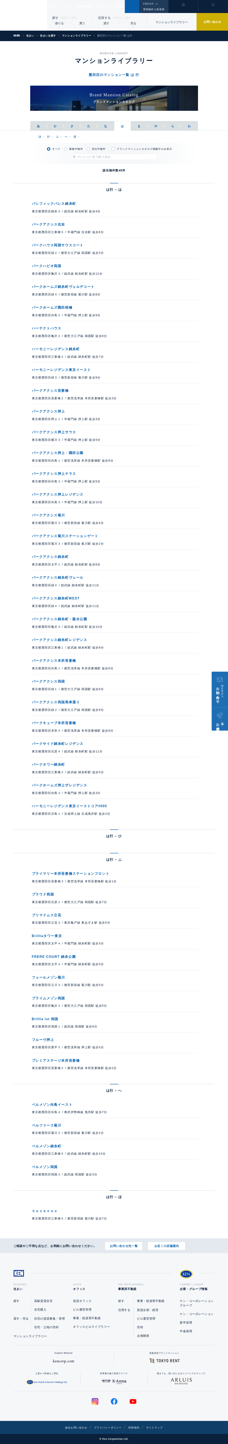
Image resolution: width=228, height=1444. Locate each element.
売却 (140, 1327)
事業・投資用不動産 (87, 1318)
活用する (104, 18)
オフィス (72, 6)
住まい (55, 6)
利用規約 (136, 1427)
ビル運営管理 (82, 1309)
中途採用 (186, 1331)
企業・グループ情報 (123, 6)
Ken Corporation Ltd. (23, 15)
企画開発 (143, 1335)
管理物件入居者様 (153, 9)
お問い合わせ (212, 22)
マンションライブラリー (171, 22)
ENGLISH (148, 3)
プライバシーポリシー (107, 1427)
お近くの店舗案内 (166, 1244)
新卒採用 (186, 1322)
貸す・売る (21, 1318)
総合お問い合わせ (72, 1427)
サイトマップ (159, 1427)
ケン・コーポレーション (197, 1314)
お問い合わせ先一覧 (124, 1244)
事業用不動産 (94, 6)
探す (55, 18)
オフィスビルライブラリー (91, 1326)
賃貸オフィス (82, 1301)
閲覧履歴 (182, 9)
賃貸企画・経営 (148, 1310)
